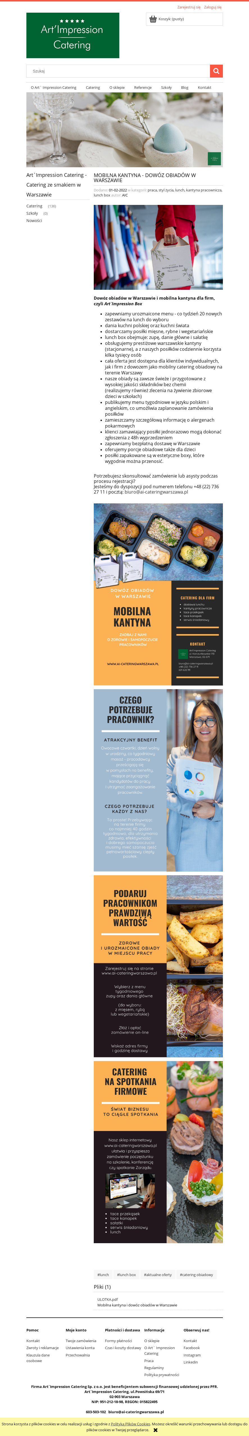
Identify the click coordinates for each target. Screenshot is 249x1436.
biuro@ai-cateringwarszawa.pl (156, 492)
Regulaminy (154, 1367)
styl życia (166, 190)
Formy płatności (118, 1340)
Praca (149, 1360)
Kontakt (33, 1340)
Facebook (192, 1347)
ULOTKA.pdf (107, 1299)
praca (152, 190)
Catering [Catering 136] (34, 206)
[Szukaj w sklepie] (119, 71)
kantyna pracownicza (203, 190)
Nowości (34, 220)
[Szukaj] (216, 71)
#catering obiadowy (196, 1274)
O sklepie (151, 1340)
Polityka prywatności (161, 1374)
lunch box (102, 195)
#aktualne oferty (158, 1274)
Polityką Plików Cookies (130, 1423)
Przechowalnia (78, 1355)
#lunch (103, 1274)
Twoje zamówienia (81, 1340)
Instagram (192, 1355)
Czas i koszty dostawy (123, 1347)
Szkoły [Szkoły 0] (32, 213)
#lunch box (126, 1274)
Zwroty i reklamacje (42, 1347)
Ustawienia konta (80, 1347)
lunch (179, 190)
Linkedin (191, 1362)
